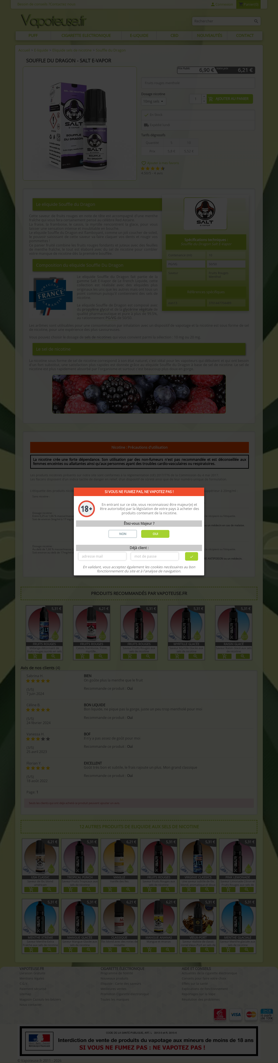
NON (122, 534)
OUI (155, 534)
